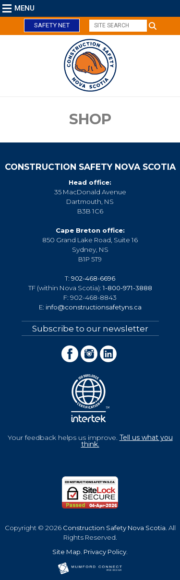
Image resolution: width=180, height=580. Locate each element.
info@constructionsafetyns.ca (94, 307)
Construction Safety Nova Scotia (114, 528)
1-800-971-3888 (127, 288)
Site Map (66, 552)
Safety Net (52, 25)
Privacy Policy (105, 552)
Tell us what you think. (127, 441)
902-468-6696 (93, 278)
